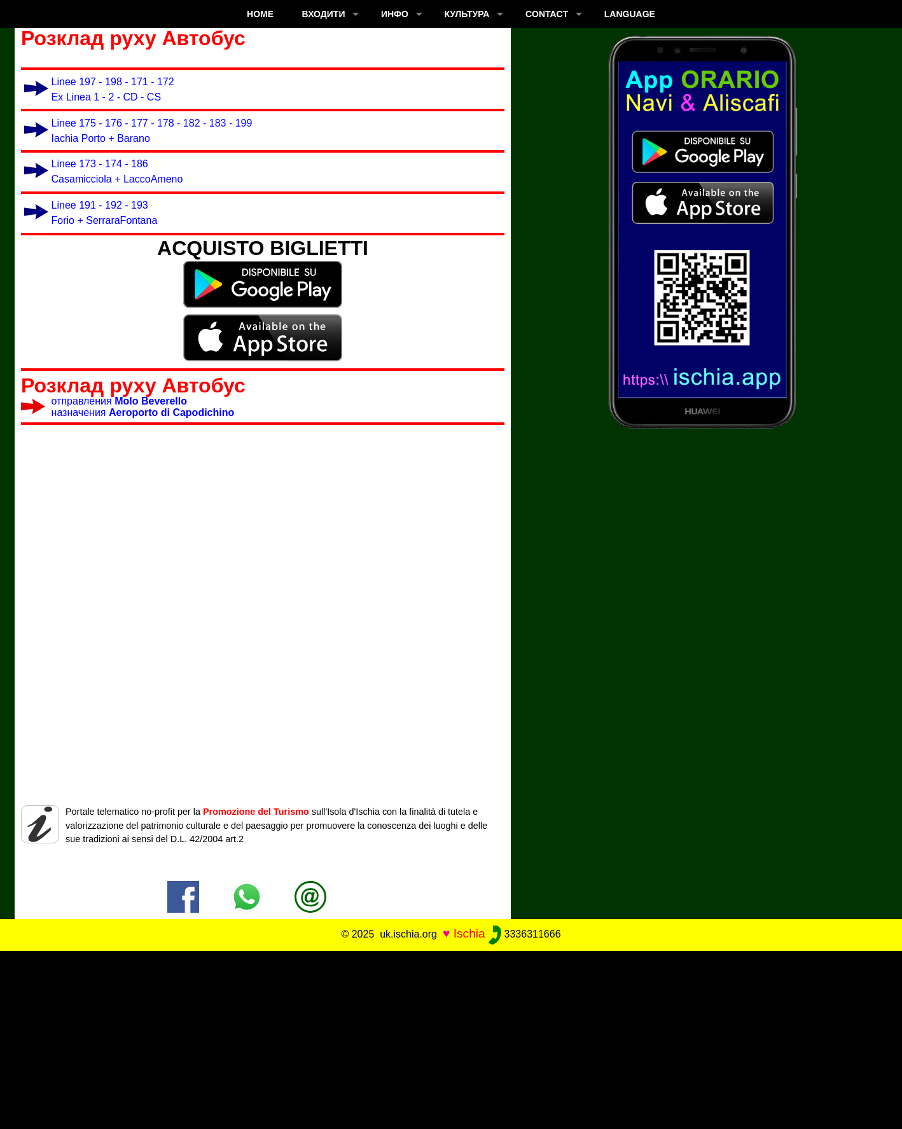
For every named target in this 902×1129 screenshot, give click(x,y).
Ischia (469, 933)
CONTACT (546, 14)
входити (323, 14)
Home (260, 14)
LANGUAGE (629, 14)
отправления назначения (143, 407)
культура (466, 14)
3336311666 (524, 934)
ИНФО (394, 14)
